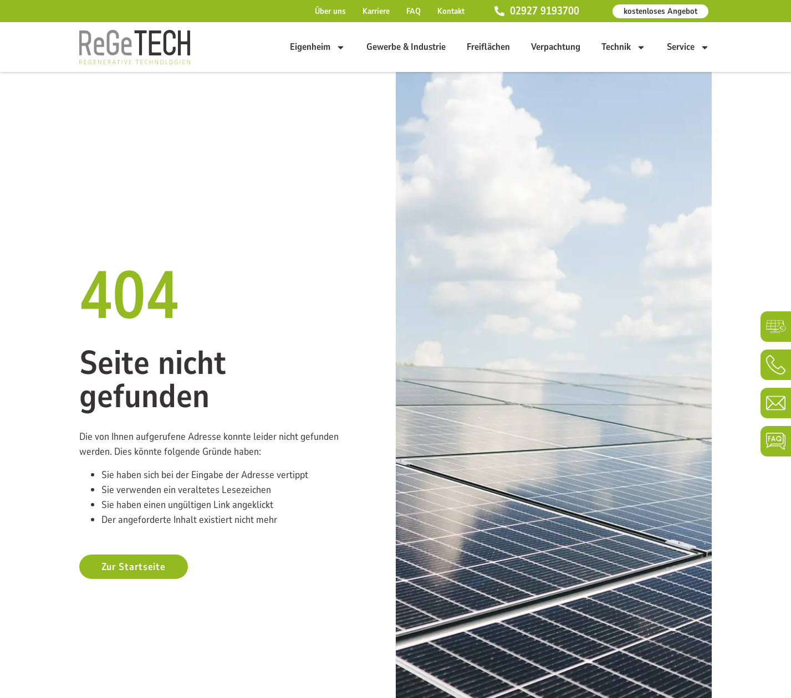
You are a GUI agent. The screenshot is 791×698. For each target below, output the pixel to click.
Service (688, 47)
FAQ (413, 11)
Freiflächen (488, 47)
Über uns (330, 11)
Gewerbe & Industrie (406, 47)
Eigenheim (317, 47)
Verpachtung (555, 47)
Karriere (376, 11)
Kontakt (451, 11)
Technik (623, 47)
